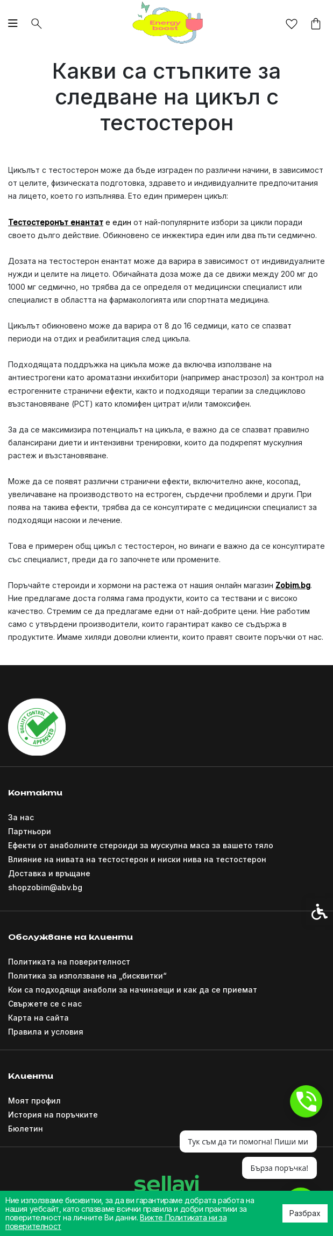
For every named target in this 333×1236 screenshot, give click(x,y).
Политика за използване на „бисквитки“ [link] (87, 975)
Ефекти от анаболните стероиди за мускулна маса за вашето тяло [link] (140, 845)
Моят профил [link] (34, 1100)
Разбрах (305, 1213)
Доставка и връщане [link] (49, 873)
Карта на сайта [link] (38, 1017)
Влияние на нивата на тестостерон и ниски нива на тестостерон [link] (137, 859)
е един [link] (118, 222)
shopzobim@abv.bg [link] (45, 887)
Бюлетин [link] (25, 1128)
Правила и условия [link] (45, 1031)
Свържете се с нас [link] (45, 1003)
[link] (166, 22)
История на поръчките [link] (53, 1114)
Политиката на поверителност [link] (69, 961)
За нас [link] (21, 817)
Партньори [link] (29, 831)
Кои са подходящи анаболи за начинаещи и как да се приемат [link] (132, 989)
